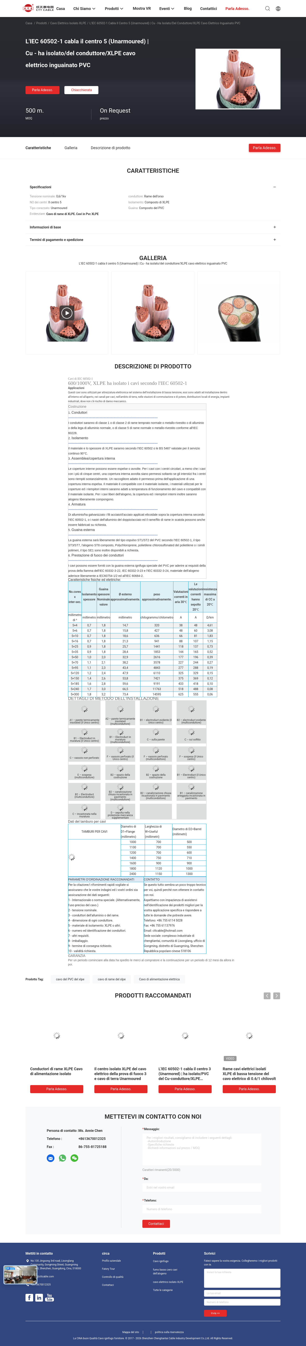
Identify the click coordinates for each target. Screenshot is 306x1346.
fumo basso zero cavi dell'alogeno (165, 1271)
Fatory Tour (108, 1268)
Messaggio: (152, 1129)
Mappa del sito (130, 1332)
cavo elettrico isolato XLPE (68, 23)
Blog (188, 8)
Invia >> (215, 1313)
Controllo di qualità (112, 1276)
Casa (29, 23)
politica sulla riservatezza (169, 1332)
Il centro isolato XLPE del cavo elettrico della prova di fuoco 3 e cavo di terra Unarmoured (120, 1074)
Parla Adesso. (42, 90)
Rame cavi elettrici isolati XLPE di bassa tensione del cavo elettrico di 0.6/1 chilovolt (249, 1074)
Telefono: (150, 1200)
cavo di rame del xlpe (112, 979)
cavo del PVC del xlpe (70, 979)
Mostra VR (142, 8)
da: (146, 1178)
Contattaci (156, 1224)
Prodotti (41, 23)
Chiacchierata (81, 90)
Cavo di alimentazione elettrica (159, 979)
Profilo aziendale (111, 1260)
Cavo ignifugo (161, 1261)
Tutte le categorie (163, 1290)
